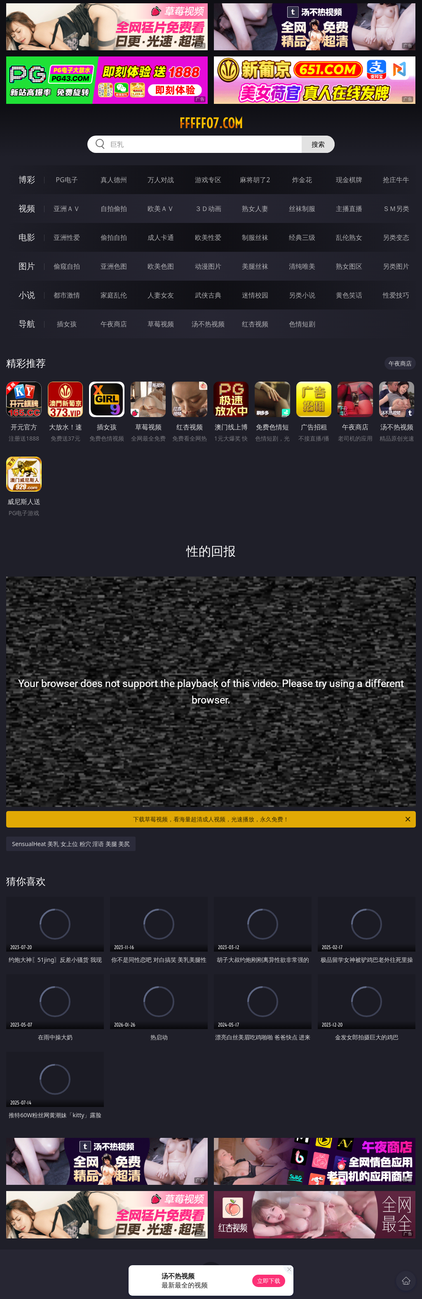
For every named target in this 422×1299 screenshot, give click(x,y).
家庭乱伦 (114, 295)
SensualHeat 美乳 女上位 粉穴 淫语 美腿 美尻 (71, 844)
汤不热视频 (208, 323)
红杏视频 (255, 323)
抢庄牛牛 (396, 179)
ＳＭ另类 (396, 208)
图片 (27, 266)
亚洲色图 (114, 266)
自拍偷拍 (114, 208)
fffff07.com (211, 123)
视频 (27, 208)
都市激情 (67, 295)
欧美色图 (161, 266)
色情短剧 (302, 323)
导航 (27, 323)
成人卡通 (161, 237)
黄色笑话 (349, 295)
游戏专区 (208, 179)
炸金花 (302, 179)
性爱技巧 (396, 295)
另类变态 (396, 237)
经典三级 (302, 237)
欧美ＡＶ (161, 208)
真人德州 (114, 179)
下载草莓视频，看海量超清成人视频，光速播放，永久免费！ (272, 819)
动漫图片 (208, 266)
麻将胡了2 (255, 179)
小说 (27, 294)
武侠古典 (208, 295)
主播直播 (349, 208)
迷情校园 (255, 295)
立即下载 (268, 1281)
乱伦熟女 (349, 237)
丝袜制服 (302, 208)
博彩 (27, 179)
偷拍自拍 (114, 237)
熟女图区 (349, 266)
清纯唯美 (302, 266)
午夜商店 (114, 323)
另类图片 (396, 266)
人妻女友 (161, 295)
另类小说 (302, 295)
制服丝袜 (255, 237)
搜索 (318, 144)
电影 (27, 237)
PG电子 (66, 179)
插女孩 (67, 323)
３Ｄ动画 (208, 208)
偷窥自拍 (67, 266)
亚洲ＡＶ (67, 208)
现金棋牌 (349, 179)
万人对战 (161, 179)
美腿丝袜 (255, 266)
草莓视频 (161, 323)
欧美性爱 (208, 237)
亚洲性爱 (67, 237)
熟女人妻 (255, 208)
